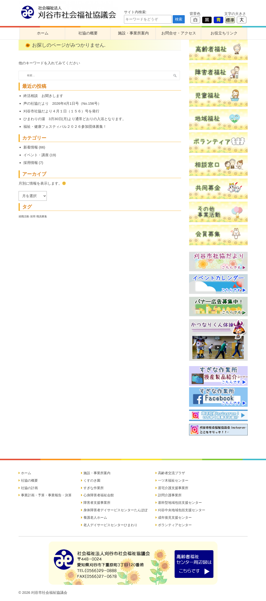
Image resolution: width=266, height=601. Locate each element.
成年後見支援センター (175, 517)
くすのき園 (91, 480)
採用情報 (30, 163)
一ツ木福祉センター (173, 480)
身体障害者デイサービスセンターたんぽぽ (115, 510)
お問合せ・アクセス (178, 33)
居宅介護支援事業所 (173, 488)
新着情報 (30, 147)
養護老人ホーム (95, 517)
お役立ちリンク (224, 33)
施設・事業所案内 (133, 33)
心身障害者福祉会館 (98, 495)
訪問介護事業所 (170, 495)
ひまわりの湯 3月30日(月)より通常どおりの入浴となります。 (74, 119)
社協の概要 (88, 33)
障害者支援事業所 (96, 502)
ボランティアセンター (175, 525)
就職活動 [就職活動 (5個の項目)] (24, 216)
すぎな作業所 (93, 488)
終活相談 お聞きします (43, 96)
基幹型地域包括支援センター (180, 502)
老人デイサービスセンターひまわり (110, 525)
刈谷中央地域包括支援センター (181, 510)
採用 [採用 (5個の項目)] (32, 216)
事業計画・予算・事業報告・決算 (46, 495)
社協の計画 (29, 488)
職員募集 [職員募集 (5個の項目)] (41, 216)
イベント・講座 (36, 155)
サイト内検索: (135, 12)
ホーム (42, 33)
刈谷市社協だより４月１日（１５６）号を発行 (61, 111)
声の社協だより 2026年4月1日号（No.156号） (62, 103)
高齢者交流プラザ (171, 473)
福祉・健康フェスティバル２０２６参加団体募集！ (65, 126)
